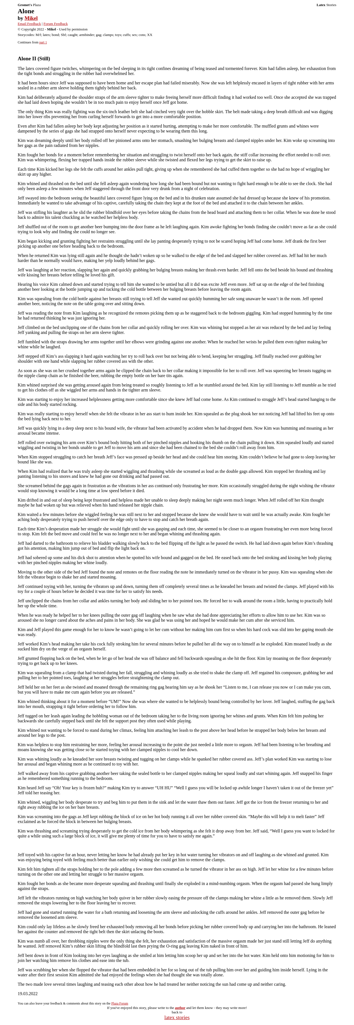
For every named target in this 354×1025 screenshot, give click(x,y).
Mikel (31, 18)
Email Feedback (29, 24)
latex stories (176, 1017)
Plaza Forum (119, 1003)
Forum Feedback (55, 24)
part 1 (43, 42)
